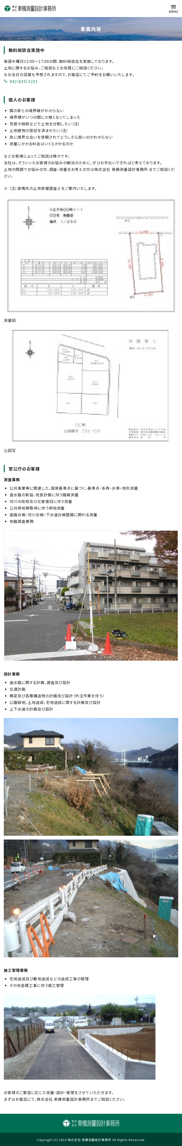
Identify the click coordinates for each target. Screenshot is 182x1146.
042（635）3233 (21, 81)
